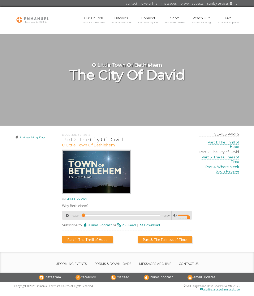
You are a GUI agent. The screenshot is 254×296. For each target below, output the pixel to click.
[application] (127, 215)
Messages (169, 3)
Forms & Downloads (113, 264)
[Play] (67, 215)
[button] (219, 3)
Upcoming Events (71, 264)
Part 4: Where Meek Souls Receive (222, 169)
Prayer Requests (192, 3)
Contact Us (189, 264)
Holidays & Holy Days (32, 137)
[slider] (121, 215)
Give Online (149, 3)
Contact (131, 3)
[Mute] (175, 215)
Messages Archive (155, 264)
